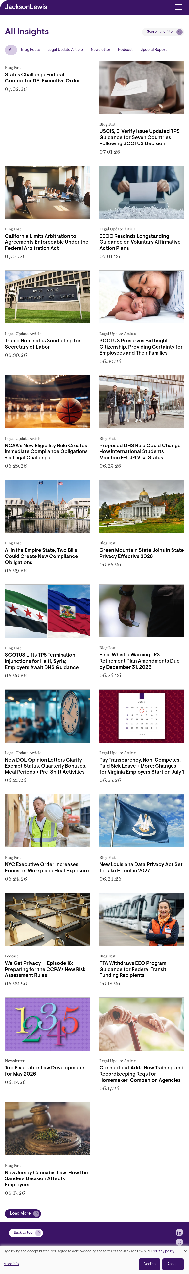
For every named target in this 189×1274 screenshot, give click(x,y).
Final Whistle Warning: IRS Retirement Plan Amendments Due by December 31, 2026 (139, 661)
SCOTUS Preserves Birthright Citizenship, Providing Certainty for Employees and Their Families (141, 347)
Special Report (154, 50)
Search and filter (160, 32)
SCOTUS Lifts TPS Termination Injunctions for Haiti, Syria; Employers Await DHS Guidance (42, 661)
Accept (173, 1264)
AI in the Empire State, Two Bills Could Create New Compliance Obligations (41, 556)
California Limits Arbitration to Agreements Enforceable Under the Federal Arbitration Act (46, 242)
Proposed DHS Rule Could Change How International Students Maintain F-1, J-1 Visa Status (140, 452)
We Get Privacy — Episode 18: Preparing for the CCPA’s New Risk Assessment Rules (45, 969)
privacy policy (163, 1251)
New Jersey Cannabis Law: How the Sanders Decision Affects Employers (46, 1179)
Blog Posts (30, 50)
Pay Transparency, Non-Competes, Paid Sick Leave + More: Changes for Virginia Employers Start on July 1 (141, 766)
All (11, 50)
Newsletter (100, 50)
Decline (150, 1264)
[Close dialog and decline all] (185, 1249)
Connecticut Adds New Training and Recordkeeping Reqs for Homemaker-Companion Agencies (141, 1074)
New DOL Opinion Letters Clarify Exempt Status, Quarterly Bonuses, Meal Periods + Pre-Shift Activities (45, 766)
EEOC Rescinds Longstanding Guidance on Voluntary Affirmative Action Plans (140, 242)
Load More (20, 1213)
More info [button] (11, 1264)
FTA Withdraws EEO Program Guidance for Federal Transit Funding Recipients (132, 969)
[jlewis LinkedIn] (179, 1232)
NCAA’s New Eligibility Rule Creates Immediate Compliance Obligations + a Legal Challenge (46, 452)
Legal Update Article (65, 50)
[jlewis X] (179, 1242)
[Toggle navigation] (178, 6)
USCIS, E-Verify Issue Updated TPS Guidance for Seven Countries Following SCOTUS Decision (139, 137)
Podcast (125, 50)
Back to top (23, 1233)
